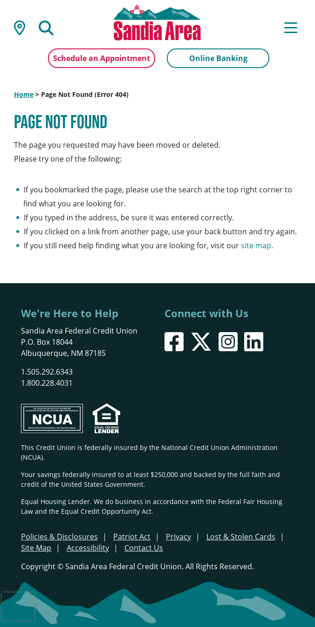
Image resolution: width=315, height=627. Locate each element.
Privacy (178, 537)
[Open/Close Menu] (291, 27)
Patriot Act (132, 537)
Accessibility (88, 548)
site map (256, 245)
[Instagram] (228, 341)
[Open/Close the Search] (46, 27)
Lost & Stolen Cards (240, 537)
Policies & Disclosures (59, 537)
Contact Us (143, 548)
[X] (201, 341)
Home (24, 94)
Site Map (36, 548)
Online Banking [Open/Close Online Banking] (218, 58)
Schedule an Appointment (101, 58)
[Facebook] (174, 341)
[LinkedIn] (253, 341)
